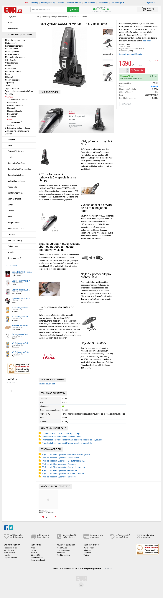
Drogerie (11, 139)
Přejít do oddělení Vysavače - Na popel (59, 464)
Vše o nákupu (116, 3)
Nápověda (87, 550)
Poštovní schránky (13, 71)
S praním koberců (14, 122)
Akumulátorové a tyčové (17, 100)
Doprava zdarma (74, 3)
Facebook (87, 553)
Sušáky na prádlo (12, 80)
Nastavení (61, 553)
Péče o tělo (12, 187)
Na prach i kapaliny (15, 111)
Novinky (34, 3)
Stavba (10, 205)
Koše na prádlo (11, 49)
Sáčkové (10, 125)
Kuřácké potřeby (12, 54)
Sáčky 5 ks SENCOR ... (21, 290)
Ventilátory (9, 94)
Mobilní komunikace (16, 181)
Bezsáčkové (12, 103)
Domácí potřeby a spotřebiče (20, 34)
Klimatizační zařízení (14, 46)
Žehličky (8, 134)
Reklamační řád (36, 558)
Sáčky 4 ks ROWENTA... (22, 281)
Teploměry (9, 83)
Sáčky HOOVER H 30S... (22, 272)
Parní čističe (10, 68)
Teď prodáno (89, 3)
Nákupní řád (35, 555)
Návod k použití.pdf (47, 384)
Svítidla (11, 211)
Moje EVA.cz (62, 548)
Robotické (11, 117)
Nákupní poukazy (15, 240)
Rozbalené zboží (14, 258)
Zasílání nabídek (63, 555)
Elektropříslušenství (16, 151)
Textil (7, 86)
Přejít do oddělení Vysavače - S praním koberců (63, 473)
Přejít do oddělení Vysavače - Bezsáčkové (60, 458)
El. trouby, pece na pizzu (15, 40)
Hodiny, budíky (11, 43)
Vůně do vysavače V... (21, 308)
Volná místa (103, 3)
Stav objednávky (48, 3)
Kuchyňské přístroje (16, 175)
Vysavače (9, 97)
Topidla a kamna (12, 88)
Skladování (9, 77)
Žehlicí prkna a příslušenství (17, 131)
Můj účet (149, 3)
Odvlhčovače (10, 60)
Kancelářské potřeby (16, 163)
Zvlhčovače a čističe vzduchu (17, 128)
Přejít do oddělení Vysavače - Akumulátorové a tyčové (66, 454)
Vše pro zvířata (14, 222)
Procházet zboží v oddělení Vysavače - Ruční (61, 436)
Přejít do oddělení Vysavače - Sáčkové (59, 477)
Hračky (10, 157)
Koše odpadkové (12, 51)
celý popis (147, 41)
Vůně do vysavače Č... (21, 316)
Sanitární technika (15, 193)
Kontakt (61, 3)
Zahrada (11, 234)
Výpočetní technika (16, 228)
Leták (26, 3)
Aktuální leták (9, 550)
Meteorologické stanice (15, 57)
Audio (10, 22)
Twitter (86, 555)
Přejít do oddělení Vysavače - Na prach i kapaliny (63, 467)
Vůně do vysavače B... (21, 343)
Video (10, 216)
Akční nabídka (9, 553)
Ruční (9, 120)
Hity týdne (12, 17)
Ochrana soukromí (37, 560)
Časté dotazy (88, 548)
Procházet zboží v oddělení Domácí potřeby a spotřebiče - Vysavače (72, 440)
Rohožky (8, 74)
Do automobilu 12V (15, 105)
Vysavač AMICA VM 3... (22, 299)
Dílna (10, 145)
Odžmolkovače (11, 63)
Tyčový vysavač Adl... (20, 334)
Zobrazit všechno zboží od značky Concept (61, 433)
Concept (154, 86)
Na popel (11, 108)
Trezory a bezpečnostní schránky (19, 91)
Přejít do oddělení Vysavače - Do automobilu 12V (63, 461)
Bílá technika (13, 28)
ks (122, 70)
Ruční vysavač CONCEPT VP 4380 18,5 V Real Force (46, 513)
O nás (32, 548)
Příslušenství (12, 114)
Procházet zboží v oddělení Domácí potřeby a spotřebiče (67, 443)
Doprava (153, 61)
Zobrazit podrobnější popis (130, 54)
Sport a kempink (14, 199)
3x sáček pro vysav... (20, 325)
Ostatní (8, 66)
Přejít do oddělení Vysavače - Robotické (59, 470)
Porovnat (126, 104)
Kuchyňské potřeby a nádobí (19, 169)
